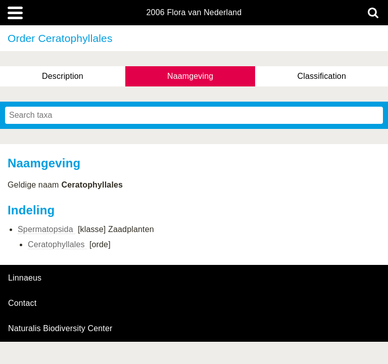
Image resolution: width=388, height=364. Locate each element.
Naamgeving (190, 76)
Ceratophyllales (57, 244)
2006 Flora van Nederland (194, 13)
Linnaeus (24, 278)
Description (62, 76)
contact (22, 303)
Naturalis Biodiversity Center (60, 329)
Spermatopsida (46, 229)
